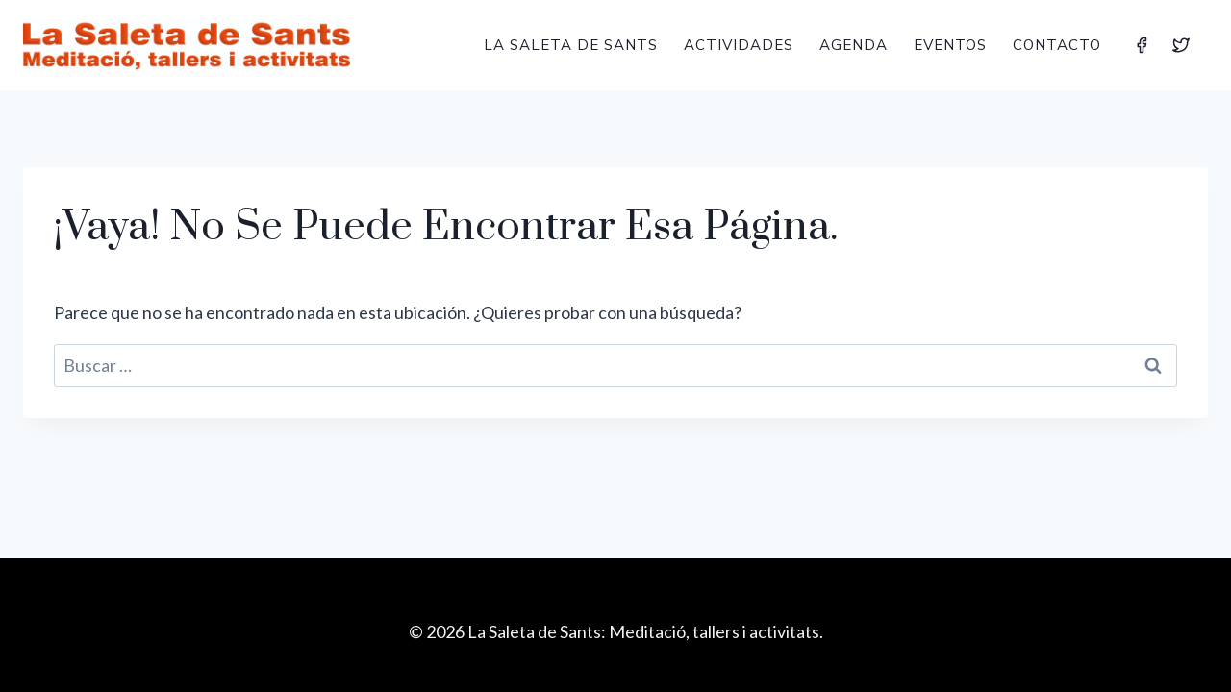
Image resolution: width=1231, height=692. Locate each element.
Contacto (1057, 45)
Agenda (853, 45)
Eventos (950, 45)
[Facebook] (1141, 45)
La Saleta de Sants (571, 45)
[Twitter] (1181, 45)
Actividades (738, 45)
